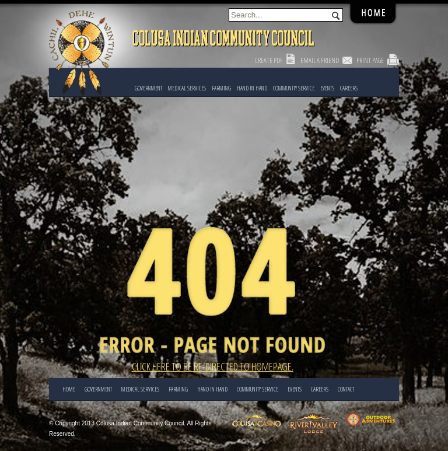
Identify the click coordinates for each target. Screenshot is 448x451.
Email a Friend (319, 60)
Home (68, 389)
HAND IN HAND (252, 88)
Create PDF (269, 60)
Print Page (370, 60)
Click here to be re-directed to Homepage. (212, 366)
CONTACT (346, 389)
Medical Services (187, 88)
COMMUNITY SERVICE (293, 88)
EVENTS (327, 88)
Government (148, 88)
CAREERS (349, 88)
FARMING (221, 88)
